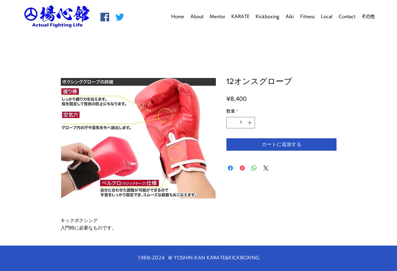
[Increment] (250, 122)
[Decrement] (231, 122)
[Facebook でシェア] (230, 168)
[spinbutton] (240, 122)
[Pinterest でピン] (242, 168)
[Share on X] (266, 168)
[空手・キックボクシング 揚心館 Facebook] (104, 17)
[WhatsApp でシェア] (254, 168)
